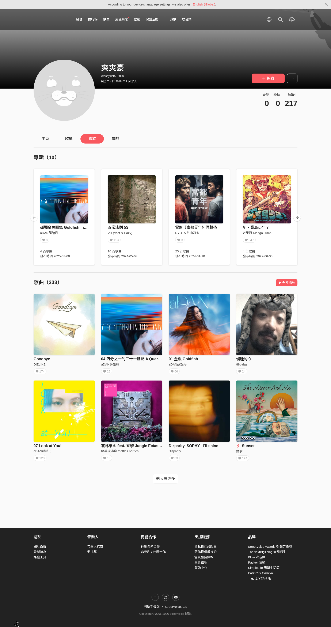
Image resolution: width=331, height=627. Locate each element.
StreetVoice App (176, 606)
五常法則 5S (118, 227)
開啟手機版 (152, 606)
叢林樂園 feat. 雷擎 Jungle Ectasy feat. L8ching (143, 447)
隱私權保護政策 (205, 546)
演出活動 (152, 19)
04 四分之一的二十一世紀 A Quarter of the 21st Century (149, 359)
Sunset (245, 447)
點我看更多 (165, 481)
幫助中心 (200, 568)
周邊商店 (122, 19)
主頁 (45, 139)
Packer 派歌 (256, 562)
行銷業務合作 (150, 546)
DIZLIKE (40, 364)
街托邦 (92, 552)
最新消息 (40, 552)
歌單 (106, 19)
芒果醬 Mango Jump (257, 233)
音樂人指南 (95, 546)
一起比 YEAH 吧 (259, 578)
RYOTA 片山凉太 (187, 233)
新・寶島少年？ (256, 227)
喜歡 (92, 139)
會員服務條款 (203, 557)
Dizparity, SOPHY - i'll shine (193, 447)
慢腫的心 (243, 359)
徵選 (137, 19)
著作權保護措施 (205, 552)
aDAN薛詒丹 (49, 233)
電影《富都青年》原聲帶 (196, 227)
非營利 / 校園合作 (153, 552)
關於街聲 (40, 546)
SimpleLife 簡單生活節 (263, 568)
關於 (115, 139)
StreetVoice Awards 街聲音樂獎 (270, 546)
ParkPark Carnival (261, 573)
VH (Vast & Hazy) (120, 233)
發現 (79, 19)
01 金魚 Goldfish (183, 359)
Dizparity (175, 452)
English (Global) (204, 4)
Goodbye (42, 359)
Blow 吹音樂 (256, 557)
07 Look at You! (47, 447)
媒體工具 (40, 557)
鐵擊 (239, 453)
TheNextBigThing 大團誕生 (267, 552)
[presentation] (34, 217)
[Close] (326, 4)
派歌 (173, 19)
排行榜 (93, 19)
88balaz (241, 364)
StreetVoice (51, 19)
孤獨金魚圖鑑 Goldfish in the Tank (70, 227)
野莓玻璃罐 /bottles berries (120, 452)
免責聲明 (200, 562)
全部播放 (286, 283)
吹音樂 (186, 19)
